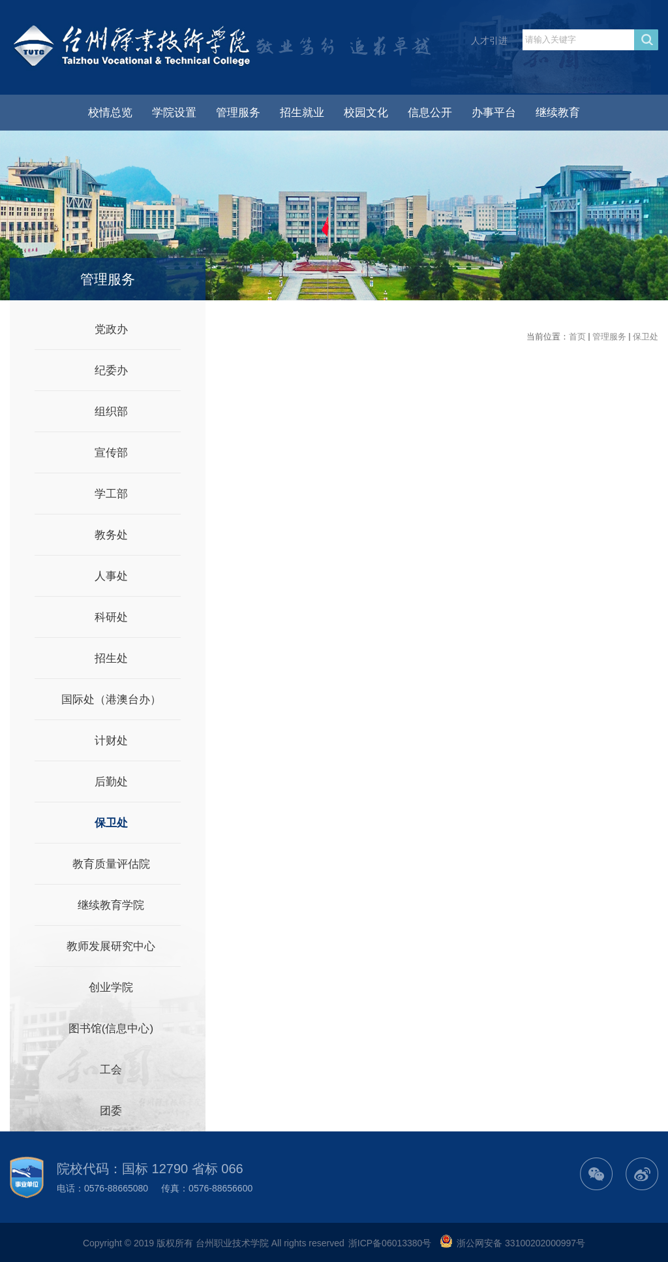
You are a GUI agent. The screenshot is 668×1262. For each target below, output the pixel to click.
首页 (577, 336)
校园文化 (366, 112)
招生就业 (302, 112)
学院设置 (174, 112)
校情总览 (110, 112)
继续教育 (558, 112)
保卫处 (645, 336)
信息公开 (430, 112)
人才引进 (489, 40)
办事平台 (494, 112)
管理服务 (238, 112)
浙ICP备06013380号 (390, 1243)
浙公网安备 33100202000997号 (521, 1243)
